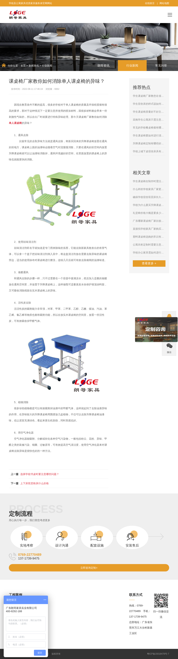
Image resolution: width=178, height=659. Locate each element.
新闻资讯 (34, 65)
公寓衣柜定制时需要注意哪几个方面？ (149, 244)
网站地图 (164, 3)
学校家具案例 (16, 605)
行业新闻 (47, 65)
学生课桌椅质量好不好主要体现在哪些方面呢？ (149, 111)
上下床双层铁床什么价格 (34, 483)
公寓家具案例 (16, 611)
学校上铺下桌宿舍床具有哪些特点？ (149, 151)
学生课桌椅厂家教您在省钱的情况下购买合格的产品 (149, 95)
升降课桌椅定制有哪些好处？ (149, 143)
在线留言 (150, 3)
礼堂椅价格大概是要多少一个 (149, 212)
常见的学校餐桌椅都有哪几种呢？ (149, 127)
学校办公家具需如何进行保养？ (149, 252)
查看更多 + (149, 263)
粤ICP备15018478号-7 (158, 654)
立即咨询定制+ (88, 567)
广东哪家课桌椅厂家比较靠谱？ (149, 220)
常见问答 (161, 65)
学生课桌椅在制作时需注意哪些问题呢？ (149, 181)
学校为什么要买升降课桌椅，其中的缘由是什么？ (149, 205)
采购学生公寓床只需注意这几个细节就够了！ (149, 119)
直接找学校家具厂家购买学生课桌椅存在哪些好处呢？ (149, 228)
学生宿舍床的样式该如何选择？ (149, 103)
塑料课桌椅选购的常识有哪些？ (149, 236)
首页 (23, 65)
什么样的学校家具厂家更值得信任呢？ (149, 189)
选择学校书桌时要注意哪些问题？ (39, 474)
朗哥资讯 (103, 65)
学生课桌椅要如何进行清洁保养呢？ (149, 135)
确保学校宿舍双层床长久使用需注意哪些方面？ (149, 197)
